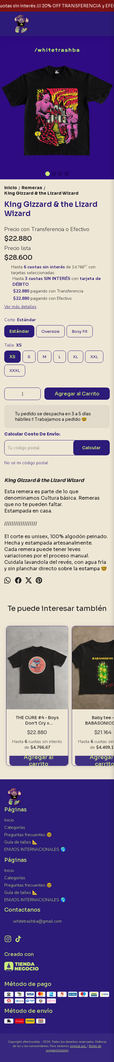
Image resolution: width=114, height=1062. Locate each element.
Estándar (19, 331)
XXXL (14, 370)
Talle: (13, 345)
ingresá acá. (78, 1046)
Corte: (20, 320)
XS (12, 356)
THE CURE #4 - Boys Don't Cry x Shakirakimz (37, 720)
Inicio (9, 820)
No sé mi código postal (26, 463)
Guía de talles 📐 (20, 842)
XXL (94, 356)
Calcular (91, 447)
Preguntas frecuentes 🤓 (28, 835)
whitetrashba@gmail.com (33, 921)
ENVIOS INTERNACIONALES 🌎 (35, 849)
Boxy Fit (80, 331)
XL (75, 356)
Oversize (50, 331)
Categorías (14, 827)
